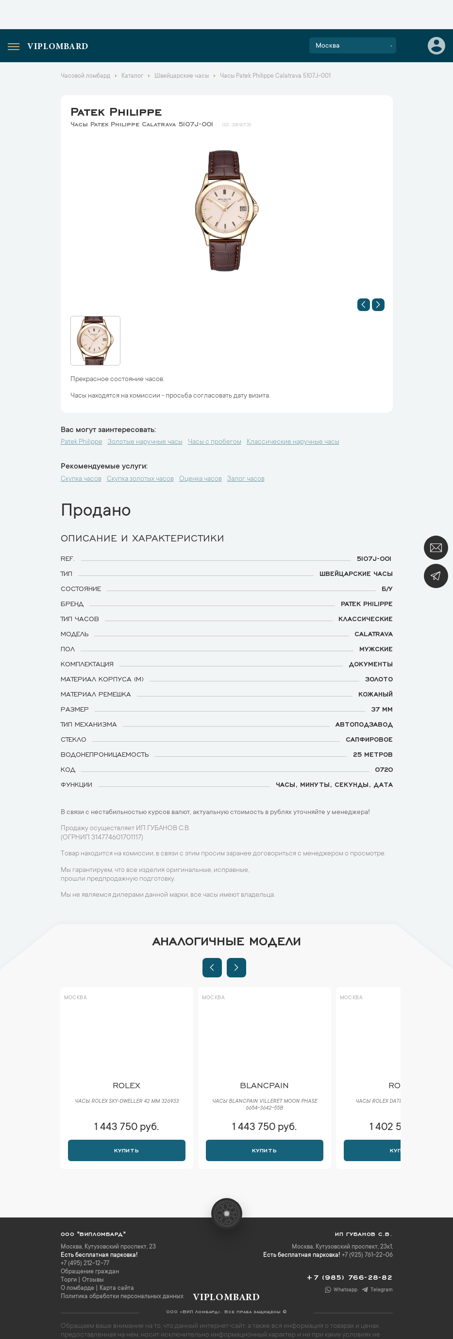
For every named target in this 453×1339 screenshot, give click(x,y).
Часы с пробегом (214, 442)
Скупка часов (81, 479)
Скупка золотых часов (140, 479)
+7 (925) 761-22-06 (367, 1255)
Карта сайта (117, 1288)
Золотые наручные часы (145, 442)
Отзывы (93, 1280)
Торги (69, 1280)
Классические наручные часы (293, 442)
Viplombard (57, 47)
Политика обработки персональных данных (122, 1296)
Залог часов (246, 479)
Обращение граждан (90, 1272)
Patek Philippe (116, 110)
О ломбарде (77, 1288)
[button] (363, 304)
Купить (126, 1149)
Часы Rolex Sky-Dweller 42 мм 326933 (127, 1102)
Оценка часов (200, 479)
